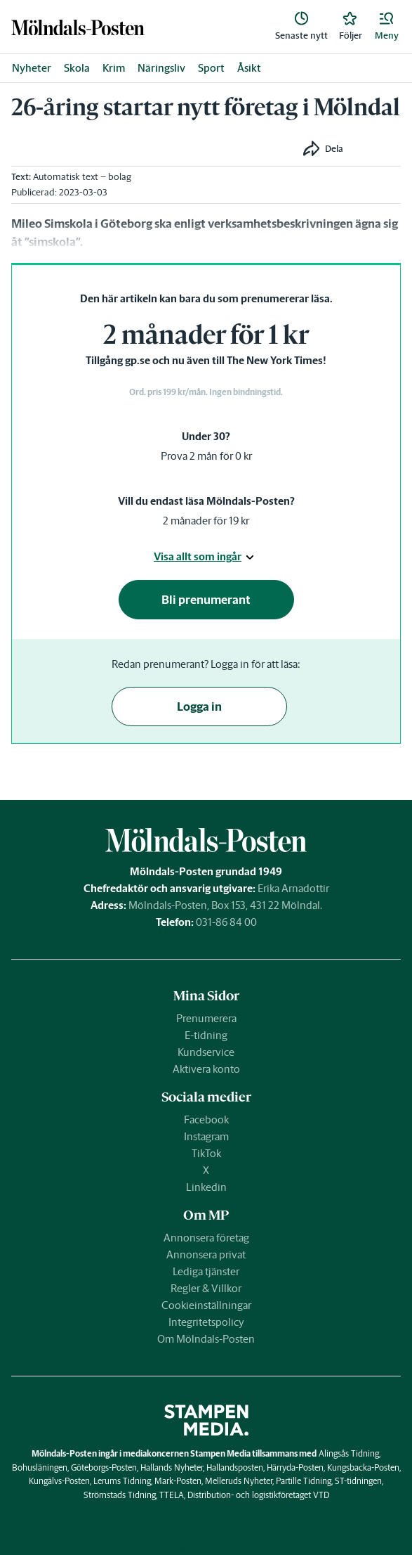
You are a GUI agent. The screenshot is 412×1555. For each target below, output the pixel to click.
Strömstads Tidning (120, 1495)
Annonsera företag (206, 1237)
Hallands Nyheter (171, 1467)
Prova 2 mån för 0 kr (206, 456)
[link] (78, 26)
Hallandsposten (234, 1467)
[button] (387, 27)
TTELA (171, 1495)
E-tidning (206, 1035)
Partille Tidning (303, 1481)
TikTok (206, 1153)
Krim (113, 68)
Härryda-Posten (295, 1467)
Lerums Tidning (122, 1481)
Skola (77, 68)
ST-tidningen (358, 1481)
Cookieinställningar (206, 1305)
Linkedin (206, 1187)
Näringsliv (161, 68)
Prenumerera (206, 1018)
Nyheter (31, 68)
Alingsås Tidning (349, 1453)
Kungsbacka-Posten (363, 1467)
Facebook (206, 1119)
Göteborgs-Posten (104, 1467)
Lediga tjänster (206, 1271)
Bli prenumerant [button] (206, 599)
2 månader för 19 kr (206, 520)
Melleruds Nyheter (238, 1481)
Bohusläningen (39, 1467)
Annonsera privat (206, 1254)
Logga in (199, 706)
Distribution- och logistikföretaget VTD (258, 1495)
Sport (211, 68)
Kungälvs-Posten (59, 1481)
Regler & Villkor (206, 1288)
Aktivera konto (206, 1069)
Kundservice (206, 1052)
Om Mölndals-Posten (206, 1339)
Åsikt (249, 68)
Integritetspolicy (206, 1322)
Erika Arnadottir (293, 888)
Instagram (206, 1136)
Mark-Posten (177, 1481)
